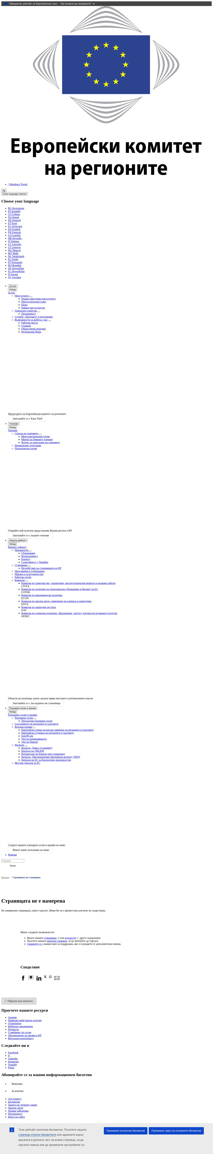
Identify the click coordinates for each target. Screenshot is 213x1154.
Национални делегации (28, 445)
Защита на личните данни (22, 1104)
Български (16, 208)
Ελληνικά (15, 226)
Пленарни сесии (24, 717)
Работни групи (23, 577)
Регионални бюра (31, 331)
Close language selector (14, 194)
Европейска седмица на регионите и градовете (47, 732)
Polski (13, 259)
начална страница (57, 940)
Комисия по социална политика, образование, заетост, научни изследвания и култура (69, 613)
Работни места (29, 322)
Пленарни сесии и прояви (22, 708)
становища (50, 937)
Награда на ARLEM (32, 751)
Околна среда (15, 1107)
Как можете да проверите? (78, 3)
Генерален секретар (26, 310)
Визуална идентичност (21, 1038)
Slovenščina (16, 271)
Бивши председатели (33, 307)
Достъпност (14, 1098)
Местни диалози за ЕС (27, 763)
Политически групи (26, 448)
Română (14, 265)
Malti (13, 253)
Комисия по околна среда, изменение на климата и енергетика (56, 601)
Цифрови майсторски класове (25, 1020)
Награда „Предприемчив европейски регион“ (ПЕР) (50, 757)
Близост (25, 559)
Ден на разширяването (34, 739)
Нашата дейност (17, 540)
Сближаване (28, 553)
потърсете (70, 937)
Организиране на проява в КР (24, 1035)
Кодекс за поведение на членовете (40, 442)
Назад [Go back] (12, 289)
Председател (22, 295)
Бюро (24, 304)
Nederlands (16, 256)
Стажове (26, 325)
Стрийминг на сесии (19, 1032)
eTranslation (14, 1023)
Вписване (17, 1083)
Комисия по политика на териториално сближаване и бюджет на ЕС (59, 589)
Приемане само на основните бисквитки (176, 1130)
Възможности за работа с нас (31, 319)
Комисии (20, 580)
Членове (13, 424)
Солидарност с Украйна (34, 562)
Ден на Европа (29, 742)
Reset (13, 866)
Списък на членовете (26, 433)
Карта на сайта (16, 1116)
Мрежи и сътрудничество (29, 574)
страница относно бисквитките (37, 1134)
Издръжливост (29, 556)
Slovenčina (16, 268)
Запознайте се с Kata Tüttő (27, 418)
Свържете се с (35, 943)
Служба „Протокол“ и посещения (33, 316)
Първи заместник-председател (38, 298)
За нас (12, 286)
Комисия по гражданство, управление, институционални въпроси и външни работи (68, 583)
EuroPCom (27, 736)
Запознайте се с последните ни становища (36, 703)
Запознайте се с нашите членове (31, 535)
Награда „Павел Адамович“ (37, 748)
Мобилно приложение (20, 1026)
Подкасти (13, 1029)
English (14, 229)
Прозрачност (28, 313)
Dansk (13, 217)
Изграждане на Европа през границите (43, 754)
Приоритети (22, 550)
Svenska (14, 277)
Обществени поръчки (33, 328)
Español (14, 211)
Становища (21, 565)
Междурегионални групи (35, 436)
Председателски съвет (33, 301)
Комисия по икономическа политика (41, 595)
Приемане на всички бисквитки (125, 1130)
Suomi (13, 274)
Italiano (13, 241)
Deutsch (14, 220)
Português (15, 262)
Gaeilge (14, 235)
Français (14, 232)
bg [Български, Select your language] (4, 190)
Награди (19, 745)
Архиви (12, 1017)
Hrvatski (14, 238)
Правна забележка (18, 1110)
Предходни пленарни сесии (36, 720)
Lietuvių (14, 247)
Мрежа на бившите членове (37, 439)
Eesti (12, 223)
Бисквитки (14, 1101)
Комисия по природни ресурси (38, 607)
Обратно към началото (19, 1001)
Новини (12, 854)
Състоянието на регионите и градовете (36, 723)
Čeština (14, 214)
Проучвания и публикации (29, 571)
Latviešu (14, 244)
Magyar (14, 250)
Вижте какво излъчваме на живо (31, 850)
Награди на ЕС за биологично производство (46, 760)
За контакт (17, 1091)
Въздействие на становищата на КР (41, 568)
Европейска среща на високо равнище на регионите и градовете (57, 729)
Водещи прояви (23, 726)
